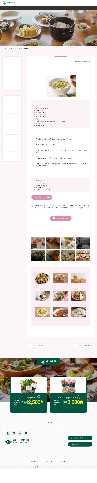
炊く (55, 205)
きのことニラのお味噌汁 (38, 345)
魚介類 (45, 205)
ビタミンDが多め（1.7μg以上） (72, 205)
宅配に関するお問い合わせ (78, 444)
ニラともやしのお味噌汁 (83, 345)
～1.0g (79, 207)
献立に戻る (38, 197)
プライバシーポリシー (49, 461)
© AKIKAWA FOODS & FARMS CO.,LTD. (46, 467)
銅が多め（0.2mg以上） (53, 207)
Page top (49, 422)
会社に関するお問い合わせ (78, 438)
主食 (83, 207)
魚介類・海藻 (38, 205)
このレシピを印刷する (62, 218)
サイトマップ (35, 461)
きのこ (50, 205)
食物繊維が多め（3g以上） (68, 207)
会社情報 (63, 461)
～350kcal (60, 205)
